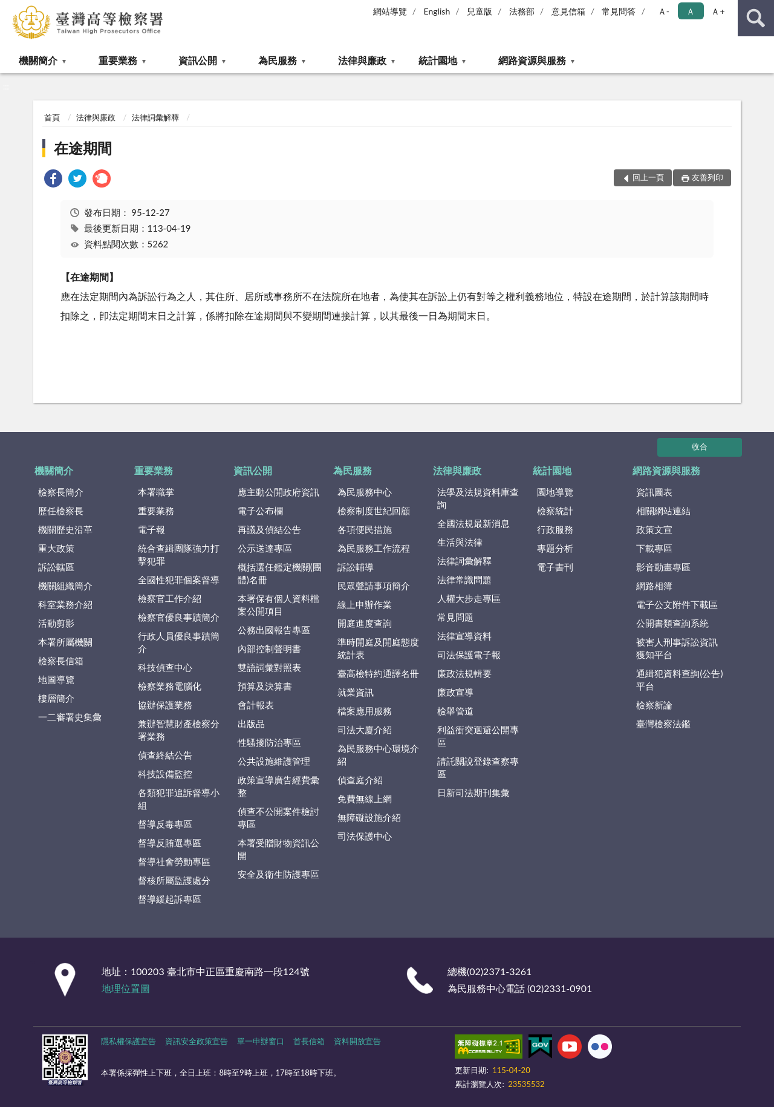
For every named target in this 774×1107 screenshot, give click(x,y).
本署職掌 (156, 491)
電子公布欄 (260, 510)
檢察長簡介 (60, 491)
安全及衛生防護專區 (278, 874)
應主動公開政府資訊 (278, 491)
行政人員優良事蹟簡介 (179, 642)
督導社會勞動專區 (174, 861)
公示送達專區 (265, 548)
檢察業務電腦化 (169, 686)
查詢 (756, 18)
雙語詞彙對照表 (269, 667)
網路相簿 (654, 585)
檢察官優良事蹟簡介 (179, 617)
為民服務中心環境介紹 (378, 754)
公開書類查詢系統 (672, 623)
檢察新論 (654, 704)
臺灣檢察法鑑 (663, 723)
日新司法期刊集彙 (473, 792)
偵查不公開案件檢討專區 (278, 817)
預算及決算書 (265, 686)
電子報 (151, 529)
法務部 (522, 11)
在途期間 (83, 148)
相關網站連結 (663, 510)
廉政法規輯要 (464, 673)
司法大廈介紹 (364, 729)
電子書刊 (555, 566)
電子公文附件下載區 (677, 604)
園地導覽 (555, 491)
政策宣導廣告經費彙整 (278, 786)
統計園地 (437, 60)
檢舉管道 (455, 710)
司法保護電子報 (469, 654)
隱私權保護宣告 (128, 1041)
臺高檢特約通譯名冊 (378, 673)
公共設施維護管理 (274, 761)
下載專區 (654, 548)
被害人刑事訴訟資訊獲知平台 (677, 648)
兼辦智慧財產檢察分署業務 (179, 730)
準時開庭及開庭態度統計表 (378, 648)
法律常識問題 (464, 579)
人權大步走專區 (469, 598)
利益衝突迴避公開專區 (478, 736)
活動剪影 (56, 623)
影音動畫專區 (663, 566)
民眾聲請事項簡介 (373, 585)
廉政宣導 (455, 692)
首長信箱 (309, 1041)
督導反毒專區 (165, 823)
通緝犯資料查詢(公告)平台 (679, 679)
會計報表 (256, 704)
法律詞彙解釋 (155, 117)
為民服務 (277, 60)
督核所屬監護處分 (174, 880)
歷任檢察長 (60, 510)
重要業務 (118, 60)
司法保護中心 (364, 836)
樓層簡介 (56, 698)
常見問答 (619, 11)
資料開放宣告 (357, 1041)
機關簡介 (38, 60)
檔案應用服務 (364, 710)
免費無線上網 (364, 798)
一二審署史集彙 (70, 716)
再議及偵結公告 (269, 529)
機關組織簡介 (65, 585)
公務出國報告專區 (274, 629)
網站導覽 (390, 11)
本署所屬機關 (65, 641)
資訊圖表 (654, 491)
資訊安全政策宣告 (196, 1041)
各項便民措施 (364, 529)
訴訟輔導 (355, 566)
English (437, 11)
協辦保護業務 (165, 704)
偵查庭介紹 (360, 779)
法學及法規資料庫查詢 (478, 498)
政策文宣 (654, 529)
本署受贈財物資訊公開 (278, 849)
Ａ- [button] (663, 11)
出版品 (251, 723)
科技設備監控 (165, 773)
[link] (53, 180)
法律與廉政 (362, 60)
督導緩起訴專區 (169, 898)
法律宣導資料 (464, 635)
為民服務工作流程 (373, 548)
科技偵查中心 (165, 667)
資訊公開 (197, 60)
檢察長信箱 (60, 660)
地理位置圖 (126, 988)
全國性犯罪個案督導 (179, 579)
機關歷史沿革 (65, 529)
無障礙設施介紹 (369, 817)
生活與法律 (460, 542)
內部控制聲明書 (269, 648)
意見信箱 (568, 11)
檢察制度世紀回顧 (373, 510)
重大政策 (56, 548)
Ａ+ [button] (717, 11)
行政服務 (555, 529)
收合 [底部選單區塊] (699, 446)
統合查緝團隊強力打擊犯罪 (179, 554)
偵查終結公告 (165, 754)
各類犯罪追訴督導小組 (179, 799)
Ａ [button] (690, 11)
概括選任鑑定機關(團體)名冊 (280, 573)
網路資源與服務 (532, 60)
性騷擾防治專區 (269, 742)
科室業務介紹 (65, 604)
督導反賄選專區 (169, 842)
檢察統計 (555, 510)
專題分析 (555, 548)
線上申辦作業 (364, 604)
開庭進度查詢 (364, 623)
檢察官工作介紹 (169, 598)
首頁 (52, 117)
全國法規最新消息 (473, 523)
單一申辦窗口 (260, 1041)
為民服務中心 (364, 491)
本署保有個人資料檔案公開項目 (278, 604)
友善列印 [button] (707, 177)
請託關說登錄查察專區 (478, 767)
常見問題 (455, 617)
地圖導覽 (56, 679)
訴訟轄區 (56, 566)
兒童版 (479, 11)
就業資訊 (355, 692)
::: (10, 9)
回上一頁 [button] (648, 177)
